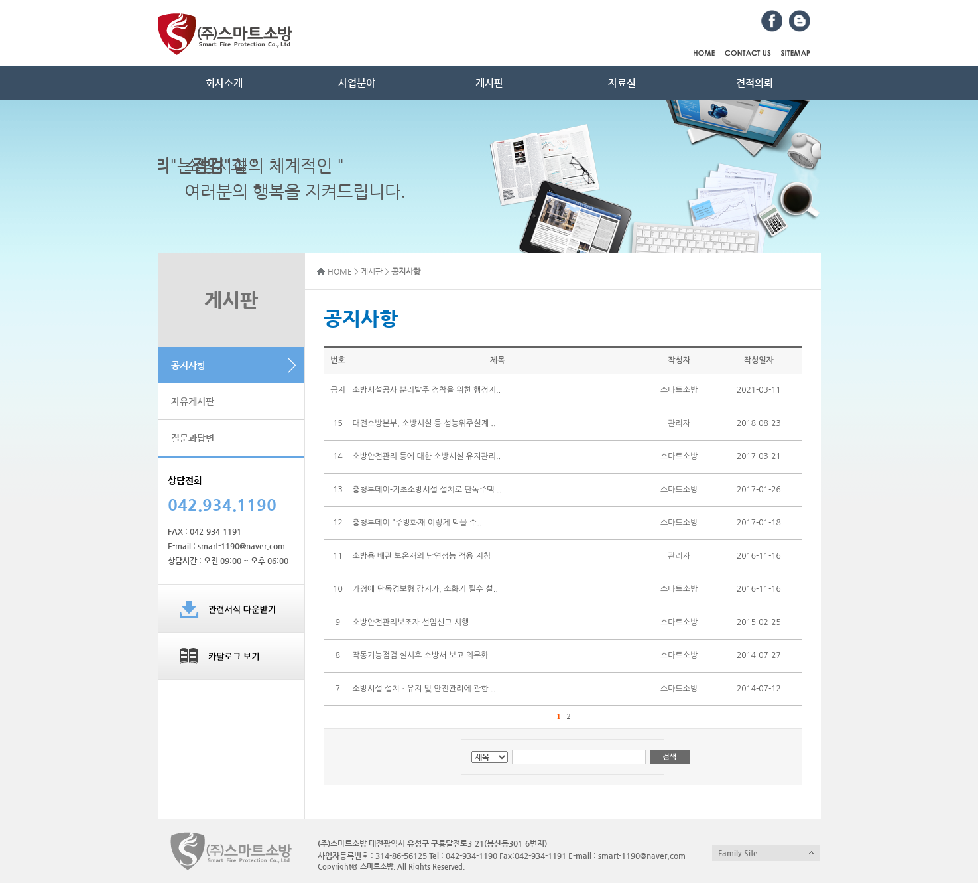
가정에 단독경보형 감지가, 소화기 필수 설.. (424, 589)
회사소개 (224, 82)
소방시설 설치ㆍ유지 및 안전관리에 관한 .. (423, 689)
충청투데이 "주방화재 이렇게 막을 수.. (416, 523)
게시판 (489, 82)
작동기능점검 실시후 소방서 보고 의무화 (420, 655)
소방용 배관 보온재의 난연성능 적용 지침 (421, 556)
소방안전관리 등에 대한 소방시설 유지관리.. (426, 456)
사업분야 (356, 82)
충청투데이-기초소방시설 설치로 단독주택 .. (426, 490)
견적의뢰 (754, 82)
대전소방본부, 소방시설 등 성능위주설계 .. (423, 423)
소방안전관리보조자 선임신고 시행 (410, 622)
